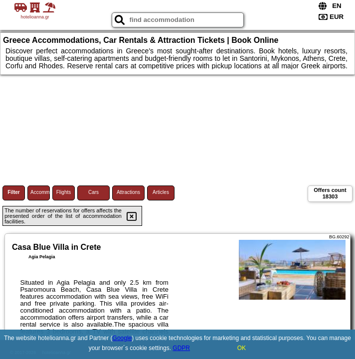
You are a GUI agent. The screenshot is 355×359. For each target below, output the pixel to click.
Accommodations (40, 192)
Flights (63, 192)
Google (122, 338)
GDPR (181, 348)
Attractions (128, 192)
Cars (93, 192)
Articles (161, 192)
